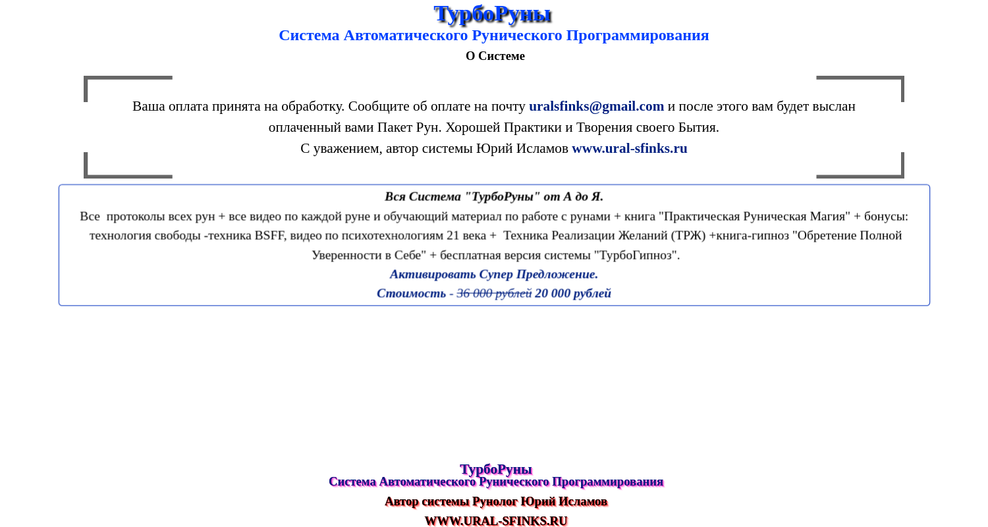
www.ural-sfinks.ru (629, 148)
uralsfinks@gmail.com (596, 106)
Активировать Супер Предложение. (494, 273)
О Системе (495, 56)
